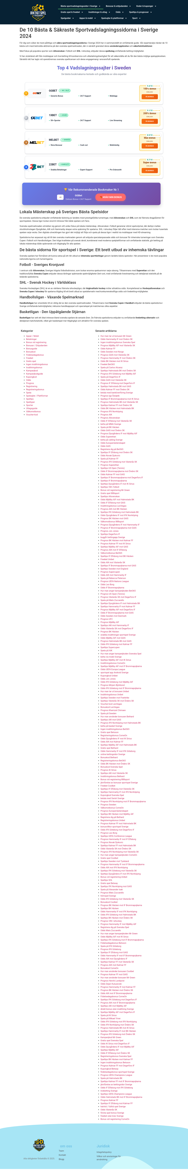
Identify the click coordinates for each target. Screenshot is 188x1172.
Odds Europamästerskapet (113, 446)
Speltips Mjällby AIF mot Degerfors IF (118, 1015)
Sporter (29, 408)
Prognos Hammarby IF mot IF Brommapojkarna (122, 867)
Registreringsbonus (35, 392)
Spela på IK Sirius (109, 1018)
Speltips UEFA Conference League (116, 839)
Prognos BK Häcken (110, 634)
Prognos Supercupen (110, 575)
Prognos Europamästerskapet (114, 814)
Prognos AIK (106, 417)
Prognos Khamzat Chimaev (113, 713)
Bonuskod (30, 355)
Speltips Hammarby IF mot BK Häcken (118, 1034)
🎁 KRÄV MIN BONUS (110, 200)
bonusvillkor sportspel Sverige (114, 829)
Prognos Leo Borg (109, 836)
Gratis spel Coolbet (109, 861)
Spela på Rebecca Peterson (113, 581)
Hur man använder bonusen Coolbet (117, 974)
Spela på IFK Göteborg (111, 949)
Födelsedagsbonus (35, 358)
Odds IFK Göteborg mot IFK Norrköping (119, 1024)
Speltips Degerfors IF (110, 537)
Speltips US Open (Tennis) (113, 471)
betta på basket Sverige (111, 729)
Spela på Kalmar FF (110, 461)
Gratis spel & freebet (72, 12)
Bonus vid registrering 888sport (115, 782)
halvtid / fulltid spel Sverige (113, 1109)
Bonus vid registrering (36, 345)
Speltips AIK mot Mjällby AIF (114, 1009)
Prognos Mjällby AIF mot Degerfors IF (118, 612)
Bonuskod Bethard (109, 760)
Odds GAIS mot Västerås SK (114, 383)
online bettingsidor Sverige (113, 757)
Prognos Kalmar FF (109, 1103)
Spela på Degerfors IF (111, 380)
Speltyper (30, 405)
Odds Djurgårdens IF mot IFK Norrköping (119, 518)
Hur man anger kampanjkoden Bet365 (118, 594)
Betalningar (31, 342)
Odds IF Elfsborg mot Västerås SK (116, 424)
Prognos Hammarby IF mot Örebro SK (118, 361)
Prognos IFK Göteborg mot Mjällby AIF (118, 377)
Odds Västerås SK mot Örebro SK (116, 851)
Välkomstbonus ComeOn (112, 811)
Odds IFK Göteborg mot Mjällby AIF (117, 685)
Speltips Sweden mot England (114, 572)
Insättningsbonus (34, 370)
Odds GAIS (105, 449)
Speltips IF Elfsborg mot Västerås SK (117, 792)
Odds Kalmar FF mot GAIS (113, 477)
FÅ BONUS (149, 97)
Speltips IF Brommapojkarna (114, 483)
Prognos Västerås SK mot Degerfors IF (118, 600)
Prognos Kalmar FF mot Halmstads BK (118, 826)
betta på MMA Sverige (111, 427)
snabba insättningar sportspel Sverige (118, 638)
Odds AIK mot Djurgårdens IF (114, 962)
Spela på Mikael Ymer (111, 1021)
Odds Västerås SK (109, 1112)
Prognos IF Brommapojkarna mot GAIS (118, 531)
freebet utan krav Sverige (112, 1119)
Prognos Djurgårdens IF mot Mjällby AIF (119, 436)
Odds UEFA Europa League (113, 672)
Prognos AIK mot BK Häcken (114, 512)
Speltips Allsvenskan (110, 499)
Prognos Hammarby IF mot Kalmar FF (118, 990)
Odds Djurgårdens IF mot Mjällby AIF (117, 1050)
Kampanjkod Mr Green (111, 1040)
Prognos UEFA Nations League (115, 584)
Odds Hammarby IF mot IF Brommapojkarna (121, 958)
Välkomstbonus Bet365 (111, 556)
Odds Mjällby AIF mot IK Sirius (114, 939)
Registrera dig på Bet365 (112, 452)
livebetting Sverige (109, 1094)
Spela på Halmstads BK (111, 1081)
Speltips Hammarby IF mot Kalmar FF (118, 609)
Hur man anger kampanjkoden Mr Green (119, 936)
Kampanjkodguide (34, 377)
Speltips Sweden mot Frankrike (115, 700)
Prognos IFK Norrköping (112, 414)
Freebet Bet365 (108, 367)
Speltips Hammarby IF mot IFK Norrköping (120, 795)
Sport (136, 18)
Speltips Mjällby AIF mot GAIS (114, 550)
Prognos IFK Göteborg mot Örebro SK (118, 1037)
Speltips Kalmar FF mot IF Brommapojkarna (121, 1084)
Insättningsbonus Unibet (112, 697)
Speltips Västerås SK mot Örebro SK (117, 704)
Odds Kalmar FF (108, 351)
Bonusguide (31, 351)
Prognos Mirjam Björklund (113, 688)
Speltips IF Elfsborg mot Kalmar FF (117, 1106)
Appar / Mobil (32, 339)
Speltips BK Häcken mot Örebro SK (117, 921)
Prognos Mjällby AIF (110, 625)
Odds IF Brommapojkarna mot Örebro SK (119, 474)
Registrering (31, 389)
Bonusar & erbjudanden (118, 6)
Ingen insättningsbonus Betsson (115, 1065)
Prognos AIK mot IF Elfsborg (114, 553)
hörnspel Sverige (108, 899)
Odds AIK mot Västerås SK (113, 565)
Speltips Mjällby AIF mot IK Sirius (116, 663)
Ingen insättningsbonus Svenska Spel (118, 345)
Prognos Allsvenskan (110, 421)
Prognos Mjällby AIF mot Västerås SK (118, 348)
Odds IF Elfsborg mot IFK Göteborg (117, 1090)
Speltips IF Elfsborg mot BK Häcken (117, 559)
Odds (120, 12)
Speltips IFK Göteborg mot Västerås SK (119, 873)
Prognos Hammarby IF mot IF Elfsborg (118, 842)
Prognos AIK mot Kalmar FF (113, 968)
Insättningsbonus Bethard (112, 779)
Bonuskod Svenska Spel (112, 770)
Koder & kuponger (146, 6)
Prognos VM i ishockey (111, 924)
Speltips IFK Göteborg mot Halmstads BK (120, 515)
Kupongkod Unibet (109, 678)
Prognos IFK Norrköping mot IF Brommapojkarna (123, 804)
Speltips (30, 402)
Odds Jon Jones (108, 682)
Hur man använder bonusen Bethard (117, 719)
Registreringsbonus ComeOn (114, 738)
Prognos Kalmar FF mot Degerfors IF (117, 1068)
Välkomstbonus (33, 414)
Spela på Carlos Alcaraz (111, 370)
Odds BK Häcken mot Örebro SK (115, 767)
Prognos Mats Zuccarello (112, 895)
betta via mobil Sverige (111, 660)
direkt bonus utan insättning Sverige (117, 1012)
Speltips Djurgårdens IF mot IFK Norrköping (121, 877)
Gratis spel (31, 364)
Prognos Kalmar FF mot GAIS (114, 977)
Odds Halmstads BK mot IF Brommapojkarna (121, 1100)
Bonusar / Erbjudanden (36, 348)
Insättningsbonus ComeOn (113, 666)
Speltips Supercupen (110, 650)
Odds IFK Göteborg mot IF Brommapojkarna (121, 691)
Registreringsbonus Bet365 (113, 763)
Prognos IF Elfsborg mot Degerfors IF (118, 386)
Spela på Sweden (108, 716)
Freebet (29, 361)
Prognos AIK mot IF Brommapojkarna (118, 1006)
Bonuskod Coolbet (109, 905)
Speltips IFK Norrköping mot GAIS (116, 889)
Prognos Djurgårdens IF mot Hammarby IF (120, 528)
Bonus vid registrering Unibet (114, 880)
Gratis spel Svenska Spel (112, 1043)
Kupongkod (31, 380)
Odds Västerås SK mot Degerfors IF (117, 631)
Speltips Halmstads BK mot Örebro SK (118, 373)
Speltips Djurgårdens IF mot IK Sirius (117, 487)
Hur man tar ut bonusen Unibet (115, 694)
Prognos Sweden (108, 807)
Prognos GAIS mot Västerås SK (115, 358)
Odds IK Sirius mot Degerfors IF (115, 1046)
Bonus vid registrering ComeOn (115, 1122)
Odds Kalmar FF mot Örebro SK (115, 392)
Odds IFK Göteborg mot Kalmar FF (116, 647)
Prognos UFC (107, 622)
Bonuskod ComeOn (109, 971)
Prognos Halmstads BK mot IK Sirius (117, 1031)
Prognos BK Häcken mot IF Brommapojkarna (121, 908)
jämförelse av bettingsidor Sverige (116, 1087)
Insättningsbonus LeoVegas (113, 509)
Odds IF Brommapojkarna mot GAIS (117, 616)
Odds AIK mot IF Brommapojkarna (116, 996)
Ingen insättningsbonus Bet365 (115, 732)
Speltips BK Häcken (110, 911)
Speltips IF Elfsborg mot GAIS (114, 955)
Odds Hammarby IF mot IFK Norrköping (119, 914)
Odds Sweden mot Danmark (113, 619)
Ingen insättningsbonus (37, 367)
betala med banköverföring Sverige (117, 395)
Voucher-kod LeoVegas (111, 707)
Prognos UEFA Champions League (116, 1078)
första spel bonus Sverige (112, 1116)
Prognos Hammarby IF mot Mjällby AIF (118, 927)
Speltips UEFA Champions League (116, 1097)
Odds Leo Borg (107, 587)
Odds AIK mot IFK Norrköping (114, 870)
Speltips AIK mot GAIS (111, 722)
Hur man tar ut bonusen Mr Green (116, 339)
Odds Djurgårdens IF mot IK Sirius (116, 741)
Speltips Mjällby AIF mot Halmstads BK (119, 748)
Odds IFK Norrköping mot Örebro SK (117, 1028)
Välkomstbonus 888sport (112, 524)
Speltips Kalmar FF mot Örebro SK (116, 408)
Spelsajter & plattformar (114, 18)
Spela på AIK (106, 653)
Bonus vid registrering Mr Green (115, 493)
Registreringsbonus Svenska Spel (116, 1059)
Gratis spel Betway (109, 886)
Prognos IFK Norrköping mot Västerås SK (120, 855)
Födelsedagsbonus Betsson (113, 946)
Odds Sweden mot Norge (112, 355)
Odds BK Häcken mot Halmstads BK (117, 411)
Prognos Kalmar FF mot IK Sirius (116, 546)
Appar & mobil (87, 18)
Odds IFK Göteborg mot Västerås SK (117, 902)
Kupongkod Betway (109, 1072)
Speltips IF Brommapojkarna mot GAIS (118, 568)
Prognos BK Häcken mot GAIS (114, 521)
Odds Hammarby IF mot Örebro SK (117, 342)
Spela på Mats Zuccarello (112, 603)
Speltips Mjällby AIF (110, 1053)
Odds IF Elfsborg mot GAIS (113, 505)
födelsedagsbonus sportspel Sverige (117, 1075)
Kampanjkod (32, 373)
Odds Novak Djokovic (110, 458)
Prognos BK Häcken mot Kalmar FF (117, 543)
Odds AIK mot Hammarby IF (113, 578)
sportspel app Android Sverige (114, 675)
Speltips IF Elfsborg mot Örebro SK (117, 455)
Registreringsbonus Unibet (113, 823)
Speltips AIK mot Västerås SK (114, 776)
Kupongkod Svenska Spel (112, 798)
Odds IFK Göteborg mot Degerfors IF (117, 833)
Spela (28, 395)
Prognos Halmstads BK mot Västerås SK (119, 405)
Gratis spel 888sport (110, 496)
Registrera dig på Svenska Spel (115, 930)
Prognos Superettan (110, 468)
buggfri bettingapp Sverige (113, 540)
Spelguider (67, 18)
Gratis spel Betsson (110, 735)
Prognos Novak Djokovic (112, 845)
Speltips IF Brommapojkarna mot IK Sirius (120, 402)
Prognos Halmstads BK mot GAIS (116, 644)
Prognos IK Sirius (108, 773)
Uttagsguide (31, 411)
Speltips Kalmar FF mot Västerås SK (117, 965)
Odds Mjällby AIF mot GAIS (113, 641)
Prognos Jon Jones (110, 534)
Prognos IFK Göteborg (111, 952)
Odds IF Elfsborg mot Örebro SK (115, 1056)
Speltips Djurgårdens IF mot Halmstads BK (120, 606)
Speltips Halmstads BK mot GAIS (116, 389)
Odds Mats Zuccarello (111, 933)
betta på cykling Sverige (111, 443)
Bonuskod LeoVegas (110, 710)
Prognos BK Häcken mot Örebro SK (117, 993)
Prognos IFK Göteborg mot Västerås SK (119, 465)
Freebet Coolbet (108, 789)
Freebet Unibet (107, 562)
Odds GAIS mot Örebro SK (113, 433)
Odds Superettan (108, 439)
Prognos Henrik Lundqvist (112, 984)
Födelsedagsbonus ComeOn (114, 999)
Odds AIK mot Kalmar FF (112, 745)
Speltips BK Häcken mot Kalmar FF (117, 1062)
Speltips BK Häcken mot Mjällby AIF (117, 817)
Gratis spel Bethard (109, 751)
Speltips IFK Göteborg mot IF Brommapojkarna (122, 943)
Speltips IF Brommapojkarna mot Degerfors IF (122, 480)
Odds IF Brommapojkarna (112, 590)
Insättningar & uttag (99, 12)
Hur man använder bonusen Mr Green (118, 980)
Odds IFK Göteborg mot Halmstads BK (118, 917)
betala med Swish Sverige (112, 801)
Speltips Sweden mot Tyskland (115, 864)
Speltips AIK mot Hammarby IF (115, 628)
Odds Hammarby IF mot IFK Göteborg (118, 754)
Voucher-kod (32, 417)
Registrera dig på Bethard (112, 820)
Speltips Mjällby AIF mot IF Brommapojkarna (121, 669)
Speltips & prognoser (140, 12)
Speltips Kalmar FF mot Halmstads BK (118, 848)
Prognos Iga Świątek (110, 399)
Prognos (30, 386)
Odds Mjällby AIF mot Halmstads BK (117, 502)
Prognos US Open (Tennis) (113, 597)
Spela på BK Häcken (110, 430)
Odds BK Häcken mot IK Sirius (114, 364)
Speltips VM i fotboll (110, 490)
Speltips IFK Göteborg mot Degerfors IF (119, 1002)
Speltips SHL (106, 883)
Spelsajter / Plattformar (37, 399)
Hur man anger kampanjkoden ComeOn (119, 858)
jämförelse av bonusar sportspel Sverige (119, 785)
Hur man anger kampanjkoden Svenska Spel (121, 656)
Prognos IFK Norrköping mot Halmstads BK (121, 726)
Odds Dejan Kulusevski (111, 987)
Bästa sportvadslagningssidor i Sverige (81, 6)
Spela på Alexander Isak (112, 892)
